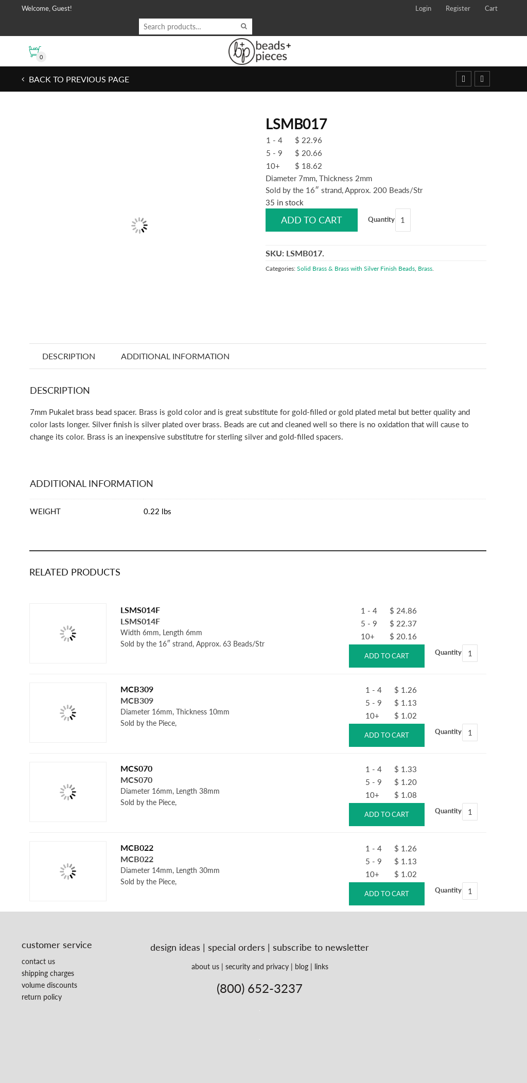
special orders (236, 947)
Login (423, 8)
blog (301, 966)
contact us (38, 961)
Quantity (381, 219)
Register (458, 8)
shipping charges (48, 973)
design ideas (175, 947)
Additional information (176, 356)
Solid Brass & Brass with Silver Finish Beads (356, 268)
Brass (425, 268)
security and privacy (257, 966)
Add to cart (311, 219)
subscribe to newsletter (321, 947)
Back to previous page (78, 79)
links (321, 966)
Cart (491, 8)
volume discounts (49, 985)
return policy (42, 996)
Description (69, 356)
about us (205, 966)
